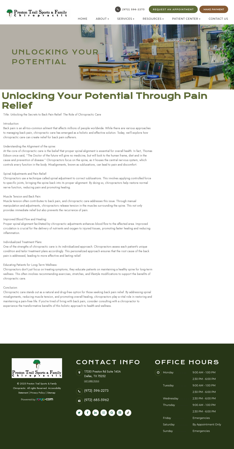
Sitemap (51, 393)
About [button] (102, 18)
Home (82, 18)
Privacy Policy (37, 393)
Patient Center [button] (186, 18)
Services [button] (125, 18)
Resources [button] (153, 18)
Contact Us (218, 18)
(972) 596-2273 (133, 9)
